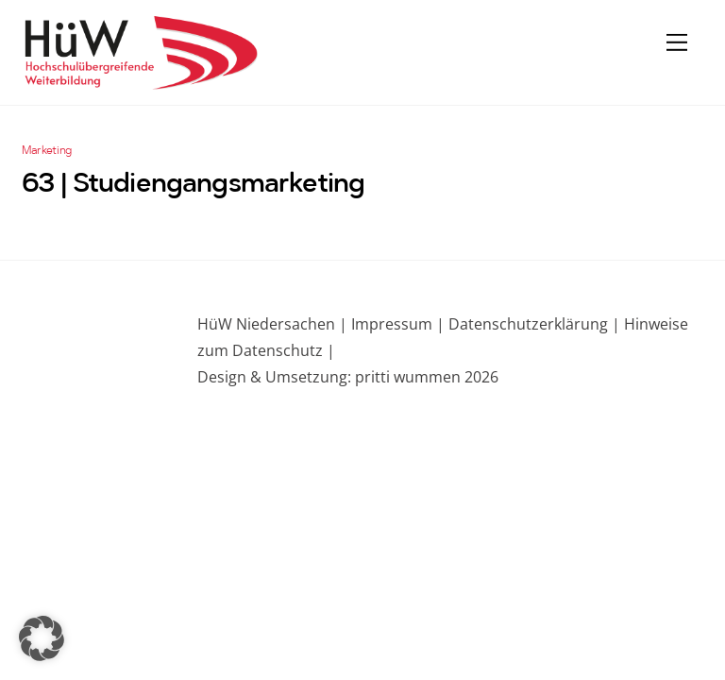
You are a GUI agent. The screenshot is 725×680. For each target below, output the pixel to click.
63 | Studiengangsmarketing (193, 185)
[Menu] (677, 41)
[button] (41, 638)
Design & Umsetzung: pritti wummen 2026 (347, 376)
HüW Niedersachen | (274, 324)
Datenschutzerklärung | (532, 324)
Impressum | (398, 324)
